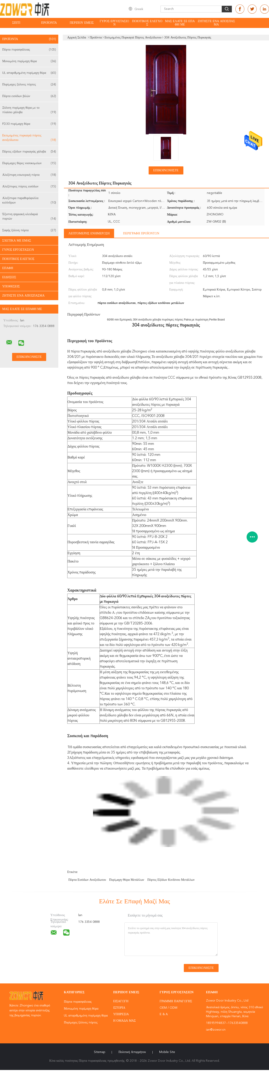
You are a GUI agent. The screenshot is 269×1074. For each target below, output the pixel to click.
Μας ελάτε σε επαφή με (180, 23)
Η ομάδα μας (124, 1020)
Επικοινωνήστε (166, 170)
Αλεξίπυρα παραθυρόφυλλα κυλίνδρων (29, 201)
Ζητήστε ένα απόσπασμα (216, 23)
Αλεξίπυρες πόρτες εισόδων (29, 186)
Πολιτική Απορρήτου (132, 1052)
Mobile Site (167, 1052)
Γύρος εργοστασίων (114, 23)
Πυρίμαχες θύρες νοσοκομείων (29, 163)
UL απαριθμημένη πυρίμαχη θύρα (29, 73)
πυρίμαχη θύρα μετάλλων (126, 879)
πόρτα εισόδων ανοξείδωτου (87, 879)
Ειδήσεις (9, 277)
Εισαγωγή (120, 1001)
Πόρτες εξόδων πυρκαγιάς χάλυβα (29, 151)
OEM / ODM (168, 1007)
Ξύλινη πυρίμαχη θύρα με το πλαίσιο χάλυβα (29, 110)
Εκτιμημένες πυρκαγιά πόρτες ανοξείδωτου (29, 138)
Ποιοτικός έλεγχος (147, 23)
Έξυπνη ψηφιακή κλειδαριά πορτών (29, 217)
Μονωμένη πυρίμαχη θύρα (29, 61)
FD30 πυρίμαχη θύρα (29, 124)
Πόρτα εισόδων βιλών (29, 96)
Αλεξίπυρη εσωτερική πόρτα (29, 175)
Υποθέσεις (11, 286)
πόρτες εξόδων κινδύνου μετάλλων (171, 879)
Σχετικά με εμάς (16, 240)
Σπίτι (16, 22)
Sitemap (99, 1052)
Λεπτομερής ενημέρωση (89, 233)
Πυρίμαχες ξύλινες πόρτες (29, 84)
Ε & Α (164, 1014)
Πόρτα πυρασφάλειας (29, 49)
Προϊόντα (49, 22)
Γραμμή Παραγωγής (176, 1001)
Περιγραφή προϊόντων (141, 233)
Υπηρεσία (121, 1014)
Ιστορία (119, 1007)
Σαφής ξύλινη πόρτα (29, 230)
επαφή (7, 268)
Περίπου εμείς (82, 22)
